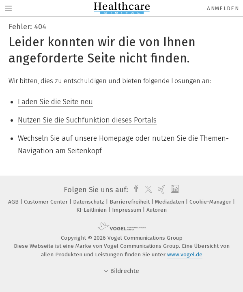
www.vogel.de (184, 254)
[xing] (160, 189)
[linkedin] (174, 189)
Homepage (116, 138)
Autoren (156, 209)
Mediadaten (170, 201)
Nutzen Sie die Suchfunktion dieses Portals (87, 120)
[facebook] (134, 189)
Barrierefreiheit (130, 201)
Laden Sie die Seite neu (55, 101)
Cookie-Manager (211, 201)
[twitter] (146, 189)
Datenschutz (89, 201)
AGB (14, 201)
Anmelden (223, 8)
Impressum (127, 209)
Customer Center (46, 201)
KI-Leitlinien (92, 209)
